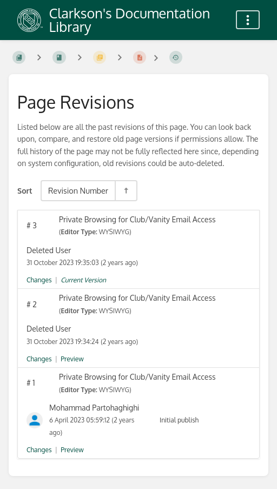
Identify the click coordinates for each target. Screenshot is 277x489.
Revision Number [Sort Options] (78, 190)
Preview (72, 359)
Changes (39, 280)
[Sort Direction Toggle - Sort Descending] (125, 190)
